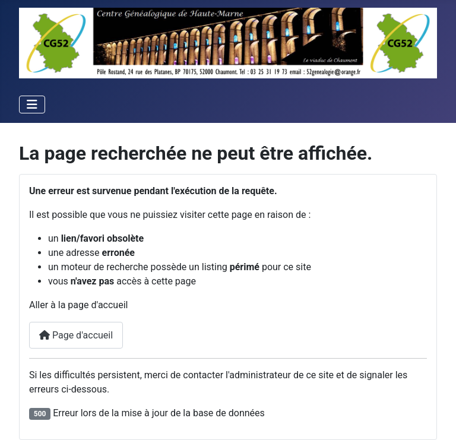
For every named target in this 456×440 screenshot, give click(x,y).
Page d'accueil (76, 335)
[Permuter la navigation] (32, 104)
